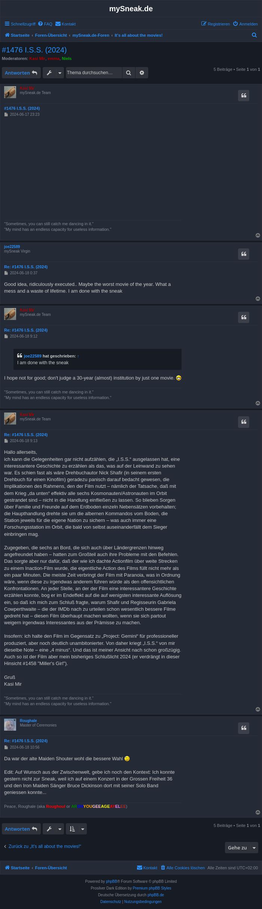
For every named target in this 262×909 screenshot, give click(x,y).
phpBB (111, 881)
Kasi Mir (37, 58)
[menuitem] (44, 23)
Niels (66, 58)
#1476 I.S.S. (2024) (34, 50)
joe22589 (12, 247)
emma (54, 58)
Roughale (28, 721)
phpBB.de (155, 895)
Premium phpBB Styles (152, 888)
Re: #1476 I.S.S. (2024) (26, 267)
